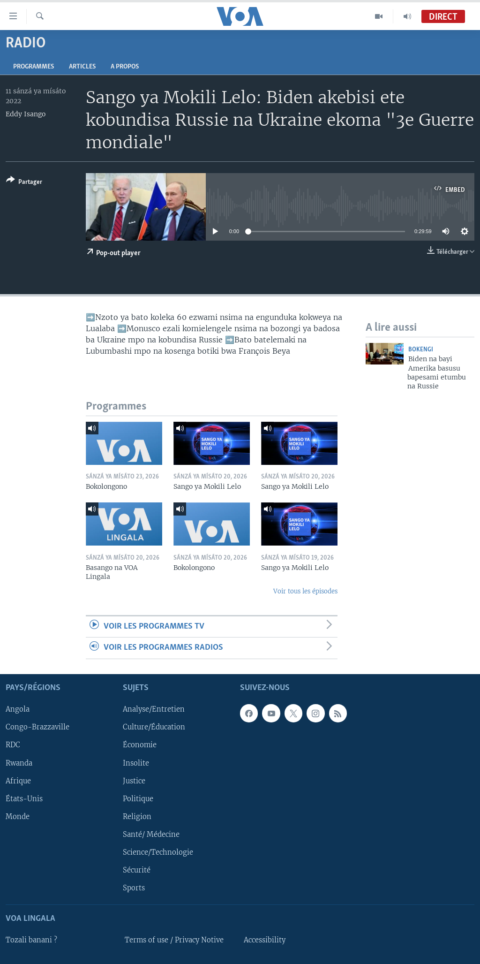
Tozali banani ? (31, 940)
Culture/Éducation (154, 727)
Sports (134, 887)
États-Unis (24, 798)
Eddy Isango (25, 114)
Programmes (33, 66)
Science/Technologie (158, 852)
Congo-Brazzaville (37, 727)
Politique (138, 798)
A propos (125, 66)
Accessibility (264, 940)
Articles (82, 66)
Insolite (136, 763)
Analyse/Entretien (154, 709)
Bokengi (420, 350)
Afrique (18, 780)
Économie (140, 745)
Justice (134, 780)
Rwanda (19, 763)
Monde (18, 816)
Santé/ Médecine (151, 834)
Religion (137, 816)
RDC (13, 745)
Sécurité (136, 869)
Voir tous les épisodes (305, 591)
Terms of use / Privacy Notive (174, 940)
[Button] (24, 182)
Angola (18, 709)
